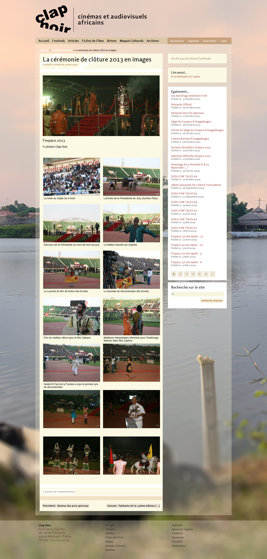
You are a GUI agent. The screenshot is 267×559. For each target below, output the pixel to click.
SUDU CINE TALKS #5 (184, 193)
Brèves (112, 41)
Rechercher (177, 41)
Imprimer (193, 41)
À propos (177, 525)
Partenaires (179, 546)
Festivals (58, 41)
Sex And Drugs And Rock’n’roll (189, 95)
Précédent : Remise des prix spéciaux (66, 506)
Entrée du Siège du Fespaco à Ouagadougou (197, 130)
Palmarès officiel (181, 104)
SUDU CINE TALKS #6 (184, 176)
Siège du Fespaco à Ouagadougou (191, 121)
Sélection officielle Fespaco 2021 (191, 156)
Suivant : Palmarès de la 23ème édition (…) (133, 506)
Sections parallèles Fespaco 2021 (191, 147)
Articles (73, 41)
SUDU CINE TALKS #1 (184, 227)
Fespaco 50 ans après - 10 (187, 244)
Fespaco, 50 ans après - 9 (186, 253)
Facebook (178, 537)
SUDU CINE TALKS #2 (184, 219)
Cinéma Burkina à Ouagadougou (190, 138)
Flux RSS (177, 541)
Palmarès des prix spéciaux (187, 113)
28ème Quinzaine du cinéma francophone (196, 184)
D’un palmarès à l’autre (185, 76)
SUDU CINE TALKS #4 (184, 202)
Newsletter (210, 41)
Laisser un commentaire (59, 491)
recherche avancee (212, 300)
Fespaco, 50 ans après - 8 (186, 262)
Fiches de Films (93, 41)
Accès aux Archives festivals (191, 58)
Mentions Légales (182, 529)
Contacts (177, 533)
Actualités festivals (62, 50)
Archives (153, 41)
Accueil (44, 41)
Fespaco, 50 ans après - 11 (187, 236)
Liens (223, 41)
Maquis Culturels (132, 41)
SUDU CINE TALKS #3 (184, 210)
